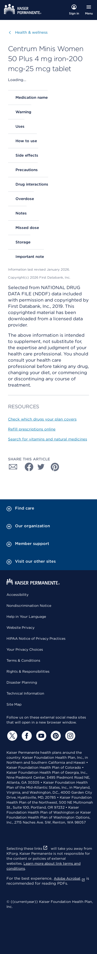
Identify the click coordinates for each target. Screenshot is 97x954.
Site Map (14, 704)
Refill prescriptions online (32, 429)
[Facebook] (26, 736)
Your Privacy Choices (24, 649)
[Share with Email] (13, 467)
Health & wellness (31, 32)
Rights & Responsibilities (28, 671)
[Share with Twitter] (41, 467)
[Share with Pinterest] (55, 467)
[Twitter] (11, 736)
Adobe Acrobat (69, 878)
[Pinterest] (55, 736)
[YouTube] (41, 736)
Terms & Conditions (23, 660)
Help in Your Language (26, 617)
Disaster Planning (21, 682)
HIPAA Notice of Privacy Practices (36, 638)
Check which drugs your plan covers (42, 419)
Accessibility (17, 595)
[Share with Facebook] (27, 467)
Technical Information (25, 693)
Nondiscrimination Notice (28, 606)
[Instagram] (69, 736)
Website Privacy (20, 628)
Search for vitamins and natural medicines (47, 439)
